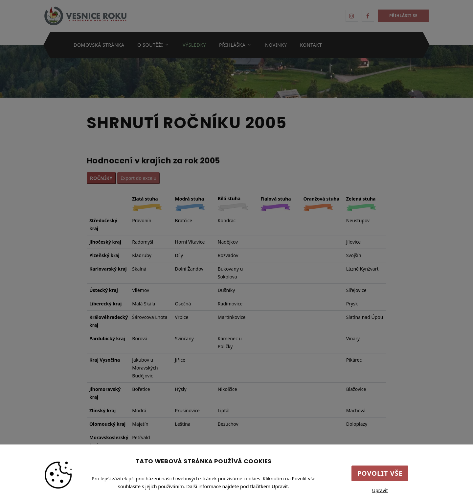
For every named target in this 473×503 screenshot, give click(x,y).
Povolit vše (380, 473)
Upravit (380, 490)
